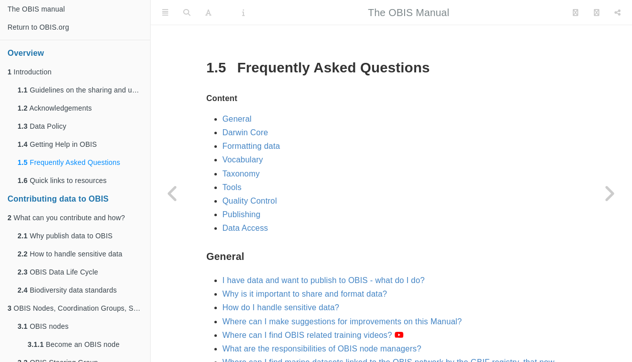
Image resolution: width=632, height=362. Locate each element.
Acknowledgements (55, 108)
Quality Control (249, 201)
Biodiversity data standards (67, 290)
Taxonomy (241, 173)
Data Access (245, 228)
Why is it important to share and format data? (304, 294)
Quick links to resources (62, 180)
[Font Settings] (208, 12)
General (236, 119)
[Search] (187, 12)
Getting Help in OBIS (57, 144)
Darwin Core (245, 132)
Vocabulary (242, 159)
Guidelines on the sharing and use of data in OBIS (84, 90)
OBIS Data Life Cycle (58, 272)
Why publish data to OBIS (65, 236)
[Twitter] (575, 12)
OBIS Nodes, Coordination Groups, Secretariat (79, 308)
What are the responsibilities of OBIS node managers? (321, 348)
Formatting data (251, 146)
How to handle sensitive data (70, 254)
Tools (231, 187)
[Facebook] (596, 12)
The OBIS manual (36, 9)
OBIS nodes (43, 326)
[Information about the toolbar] (243, 12)
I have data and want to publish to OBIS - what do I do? (323, 280)
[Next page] (609, 193)
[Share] (617, 12)
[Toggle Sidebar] (165, 12)
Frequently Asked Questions (69, 162)
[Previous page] (173, 193)
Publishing (241, 214)
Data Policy (42, 126)
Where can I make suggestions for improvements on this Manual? (342, 321)
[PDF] (226, 12)
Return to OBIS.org (38, 27)
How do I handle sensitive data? (280, 307)
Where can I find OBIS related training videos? (313, 335)
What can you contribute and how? (66, 218)
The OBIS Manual (408, 12)
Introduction (30, 72)
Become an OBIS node (73, 344)
